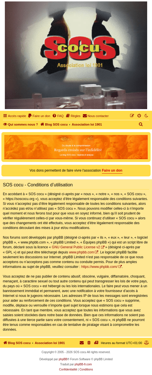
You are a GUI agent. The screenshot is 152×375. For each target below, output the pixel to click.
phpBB (63, 359)
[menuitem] (39, 116)
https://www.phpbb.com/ (99, 267)
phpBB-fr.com (83, 364)
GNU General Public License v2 (76, 247)
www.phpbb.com (81, 252)
